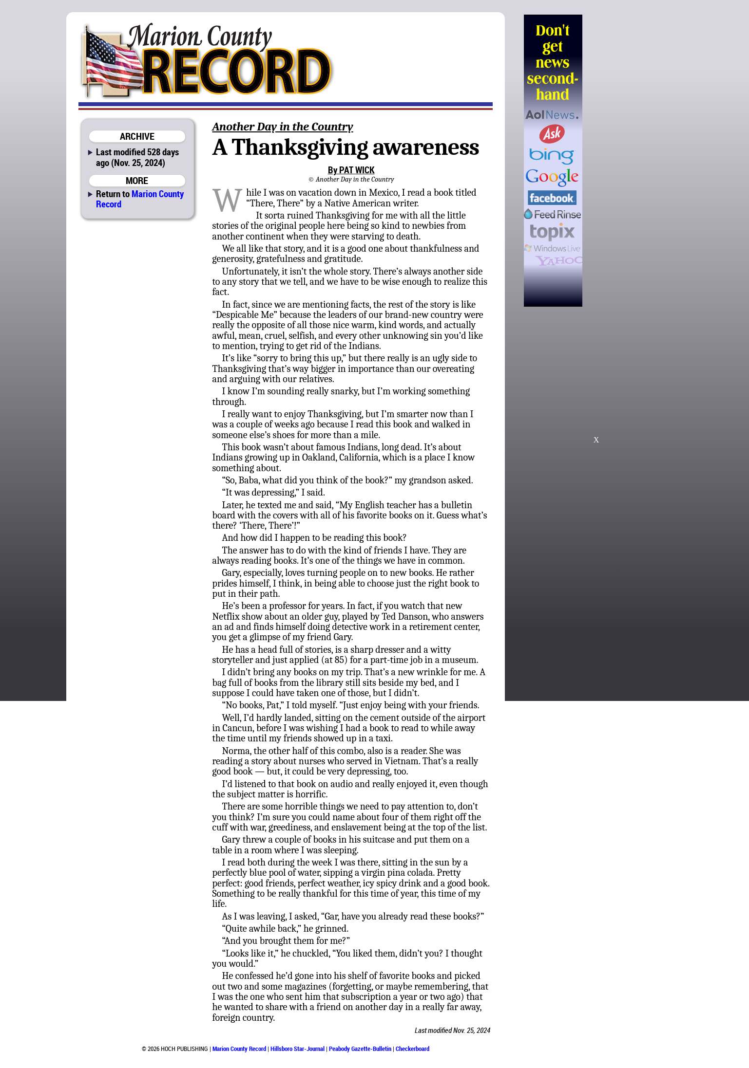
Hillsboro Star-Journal (297, 1048)
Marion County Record (140, 198)
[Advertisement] (633, 161)
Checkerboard (412, 1048)
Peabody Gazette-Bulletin (360, 1048)
